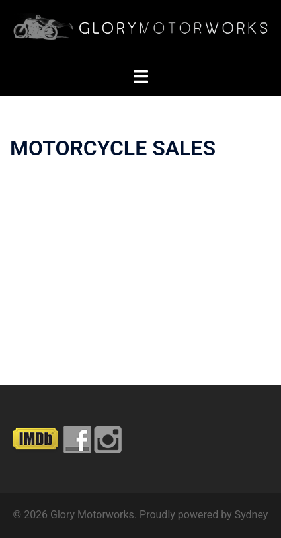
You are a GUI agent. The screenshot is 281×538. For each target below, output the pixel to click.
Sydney (251, 514)
